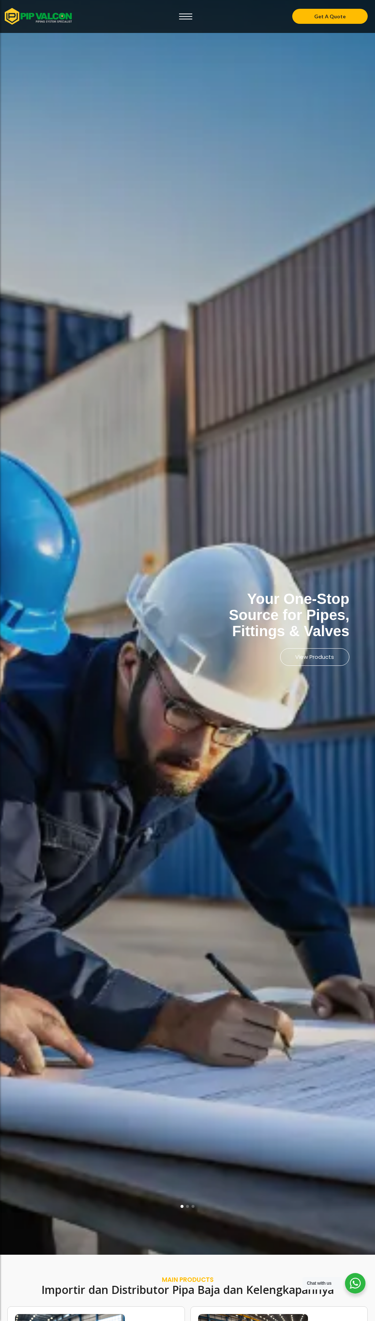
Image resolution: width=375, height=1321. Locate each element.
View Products (313, 657)
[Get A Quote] (330, 16)
